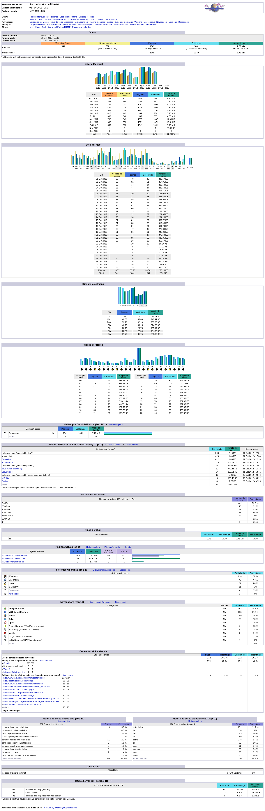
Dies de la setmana (68, 17)
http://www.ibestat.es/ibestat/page (18, 689)
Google (6, 663)
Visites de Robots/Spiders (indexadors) (70, 19)
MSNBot (5, 478)
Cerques (98, 24)
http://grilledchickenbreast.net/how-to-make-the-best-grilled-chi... (32, 698)
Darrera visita (111, 19)
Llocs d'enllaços (85, 24)
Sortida (110, 22)
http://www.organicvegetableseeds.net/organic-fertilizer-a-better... (32, 701)
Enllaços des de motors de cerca (62, 24)
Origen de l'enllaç (37, 24)
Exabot (5, 481)
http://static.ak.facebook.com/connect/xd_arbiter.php (26, 687)
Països (33, 19)
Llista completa (44, 19)
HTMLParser (7, 462)
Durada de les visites (39, 22)
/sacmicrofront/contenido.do (14, 555)
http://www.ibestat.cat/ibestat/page (18, 695)
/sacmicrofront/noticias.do (13, 558)
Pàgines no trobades (81, 27)
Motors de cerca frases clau (115, 24)
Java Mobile (14, 594)
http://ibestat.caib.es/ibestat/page (18, 681)
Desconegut (149, 22)
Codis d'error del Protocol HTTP (56, 27)
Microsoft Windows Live (14, 672)
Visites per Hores (86, 17)
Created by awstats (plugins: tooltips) (60, 808)
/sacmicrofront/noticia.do (13, 562)
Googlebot (6, 459)
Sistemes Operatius (124, 22)
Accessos (68, 22)
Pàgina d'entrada (97, 22)
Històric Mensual (37, 17)
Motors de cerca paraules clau (143, 24)
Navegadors (161, 22)
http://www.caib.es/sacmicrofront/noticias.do (23, 684)
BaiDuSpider (7, 472)
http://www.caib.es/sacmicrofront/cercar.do (22, 704)
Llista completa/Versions (104, 570)
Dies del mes (52, 17)
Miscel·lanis (35, 27)
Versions (138, 22)
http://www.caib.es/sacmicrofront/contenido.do (24, 678)
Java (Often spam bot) (12, 469)
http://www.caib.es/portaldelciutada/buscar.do (23, 692)
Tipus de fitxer (56, 22)
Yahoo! (6, 669)
